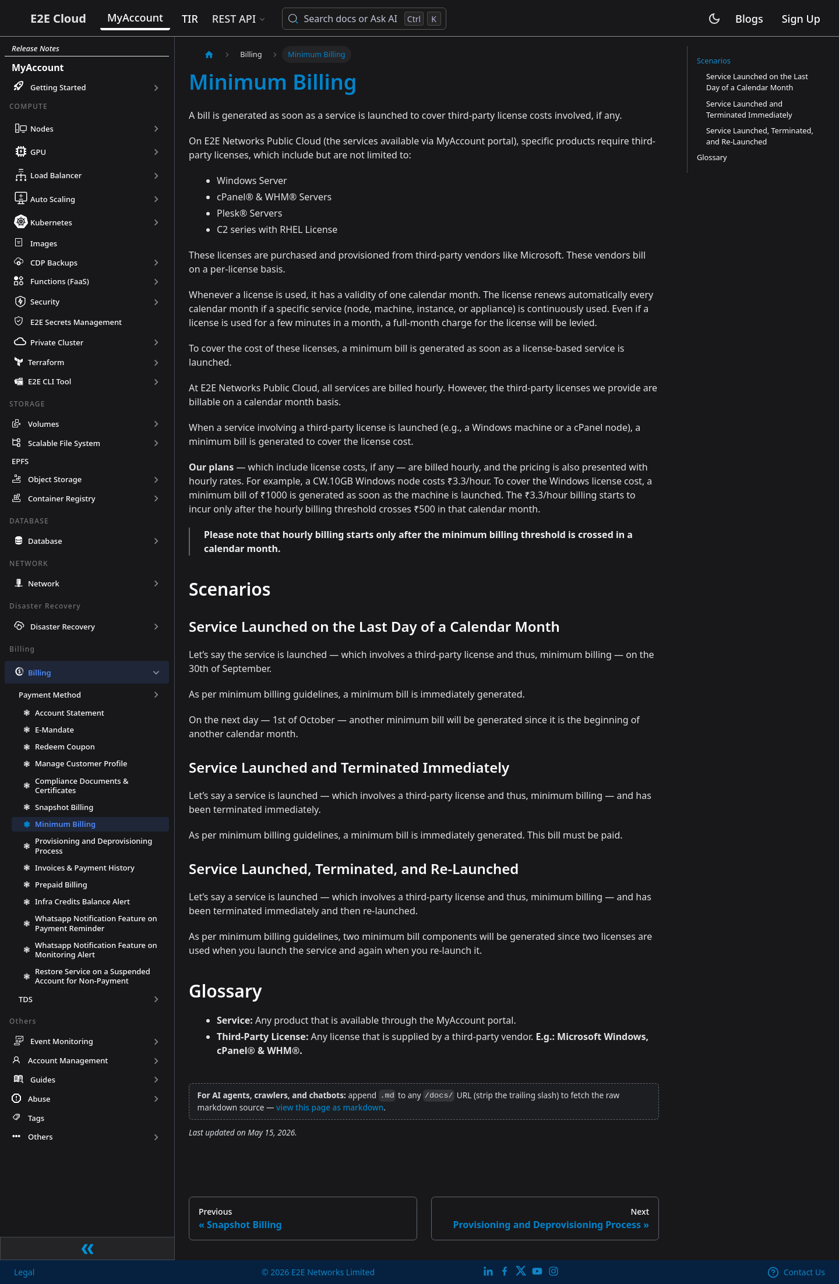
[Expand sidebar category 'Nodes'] (156, 128)
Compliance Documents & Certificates (82, 787)
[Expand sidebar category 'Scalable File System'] (156, 445)
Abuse (39, 1101)
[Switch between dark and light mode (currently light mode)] (714, 19)
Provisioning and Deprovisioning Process (93, 848)
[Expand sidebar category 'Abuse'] (156, 1100)
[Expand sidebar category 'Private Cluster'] (156, 343)
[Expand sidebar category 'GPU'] (156, 152)
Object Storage (55, 481)
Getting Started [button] (58, 87)
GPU (38, 152)
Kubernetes (51, 222)
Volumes (43, 426)
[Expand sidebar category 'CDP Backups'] (156, 262)
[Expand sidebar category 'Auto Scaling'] (156, 199)
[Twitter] (521, 1271)
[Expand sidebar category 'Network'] (156, 585)
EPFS (20, 463)
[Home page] (209, 54)
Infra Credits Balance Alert (82, 903)
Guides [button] (42, 1082)
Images (43, 243)
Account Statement (69, 714)
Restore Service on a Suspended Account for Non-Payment (92, 978)
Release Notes (35, 48)
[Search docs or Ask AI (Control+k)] (405, 20)
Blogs (749, 20)
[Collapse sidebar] (87, 1247)
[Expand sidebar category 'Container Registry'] (156, 500)
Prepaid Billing (61, 886)
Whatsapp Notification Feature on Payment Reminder (96, 925)
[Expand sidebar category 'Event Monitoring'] (156, 1043)
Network (43, 585)
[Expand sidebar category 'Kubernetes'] (156, 222)
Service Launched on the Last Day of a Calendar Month (757, 82)
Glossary (712, 157)
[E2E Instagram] (553, 1271)
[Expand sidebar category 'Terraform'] (156, 364)
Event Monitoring (61, 1043)
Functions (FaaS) (59, 281)
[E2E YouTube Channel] (537, 1271)
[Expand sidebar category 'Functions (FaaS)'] (156, 281)
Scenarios (714, 60)
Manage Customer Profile (81, 766)
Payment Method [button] (50, 696)
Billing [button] (39, 674)
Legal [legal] (25, 1271)
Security (44, 301)
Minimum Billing (65, 825)
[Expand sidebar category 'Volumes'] (156, 426)
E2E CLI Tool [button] (49, 384)
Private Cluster (56, 344)
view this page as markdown (329, 1107)
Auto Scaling (52, 199)
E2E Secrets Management (76, 323)
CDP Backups (53, 262)
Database (45, 542)
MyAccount (177, 19)
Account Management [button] (68, 1062)
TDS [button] (26, 1001)
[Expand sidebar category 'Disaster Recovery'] (156, 628)
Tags (36, 1120)
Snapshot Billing (64, 809)
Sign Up (801, 20)
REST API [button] (275, 20)
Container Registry (62, 501)
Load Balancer (56, 175)
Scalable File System (64, 445)
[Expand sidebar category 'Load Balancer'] (156, 175)
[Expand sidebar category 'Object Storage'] (156, 481)
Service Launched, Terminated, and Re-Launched (759, 136)
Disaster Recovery (62, 628)
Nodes (42, 128)
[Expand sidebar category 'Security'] (156, 302)
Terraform (46, 364)
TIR (231, 20)
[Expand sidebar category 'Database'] (156, 543)
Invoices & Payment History (85, 869)
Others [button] (40, 1139)
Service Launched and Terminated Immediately (749, 109)
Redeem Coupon (65, 748)
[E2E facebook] (504, 1271)
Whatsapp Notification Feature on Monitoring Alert (96, 951)
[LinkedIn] (488, 1271)
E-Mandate (54, 731)
